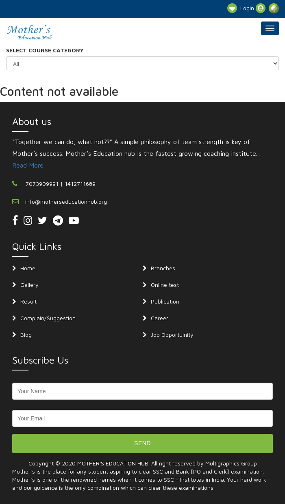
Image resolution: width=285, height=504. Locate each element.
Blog (26, 334)
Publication (165, 301)
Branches (163, 268)
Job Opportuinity (172, 334)
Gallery (29, 284)
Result (28, 301)
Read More (28, 165)
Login (252, 8)
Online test (165, 284)
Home (27, 268)
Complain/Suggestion (48, 317)
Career (159, 317)
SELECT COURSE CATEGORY (45, 50)
